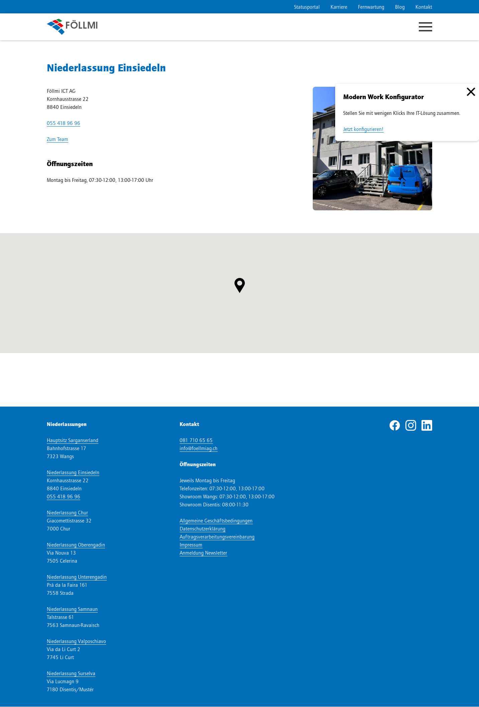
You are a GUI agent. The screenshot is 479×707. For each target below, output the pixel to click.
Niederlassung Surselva (71, 673)
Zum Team (57, 139)
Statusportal (307, 6)
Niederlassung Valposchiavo (76, 641)
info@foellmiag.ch (198, 448)
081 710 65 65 (196, 440)
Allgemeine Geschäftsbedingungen (216, 520)
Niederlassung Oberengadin (76, 544)
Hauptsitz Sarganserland (72, 440)
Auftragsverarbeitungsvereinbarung (217, 536)
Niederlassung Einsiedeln (73, 472)
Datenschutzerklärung (202, 528)
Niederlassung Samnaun (72, 609)
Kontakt (423, 6)
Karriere (338, 6)
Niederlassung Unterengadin (77, 576)
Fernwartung (371, 6)
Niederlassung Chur (67, 512)
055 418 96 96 (63, 123)
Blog (400, 6)
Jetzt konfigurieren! (363, 129)
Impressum (191, 544)
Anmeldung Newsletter (203, 552)
